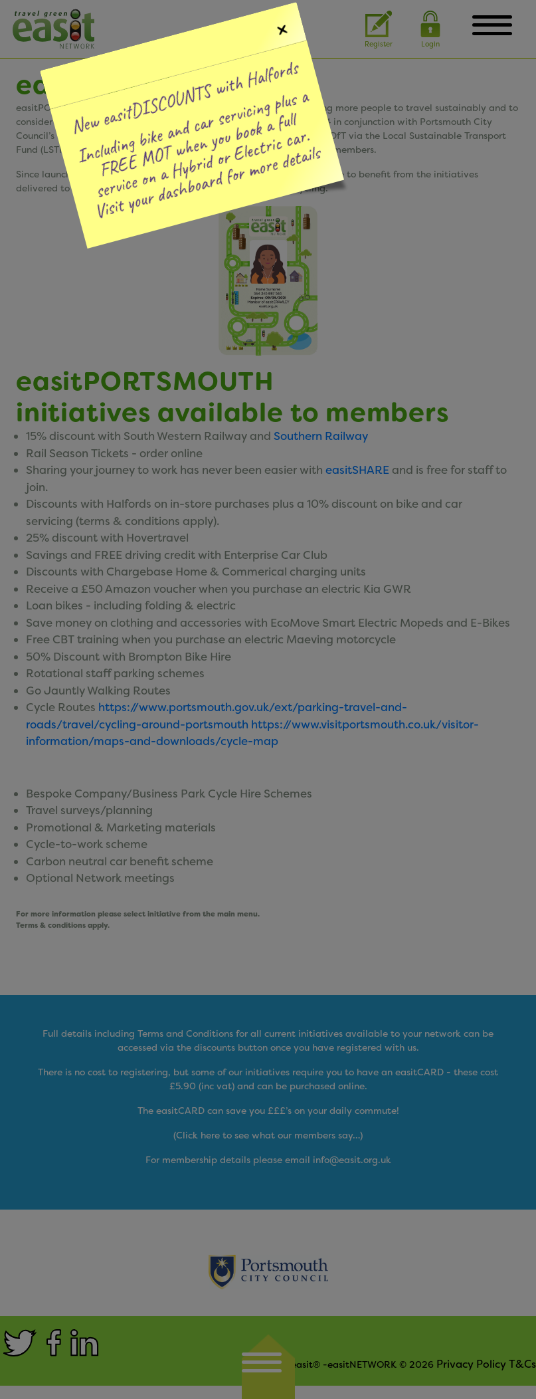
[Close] (279, 28)
